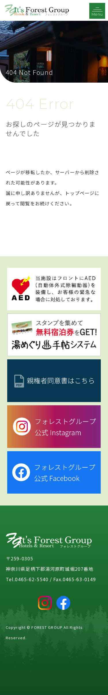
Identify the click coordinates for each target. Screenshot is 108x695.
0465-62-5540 (31, 579)
